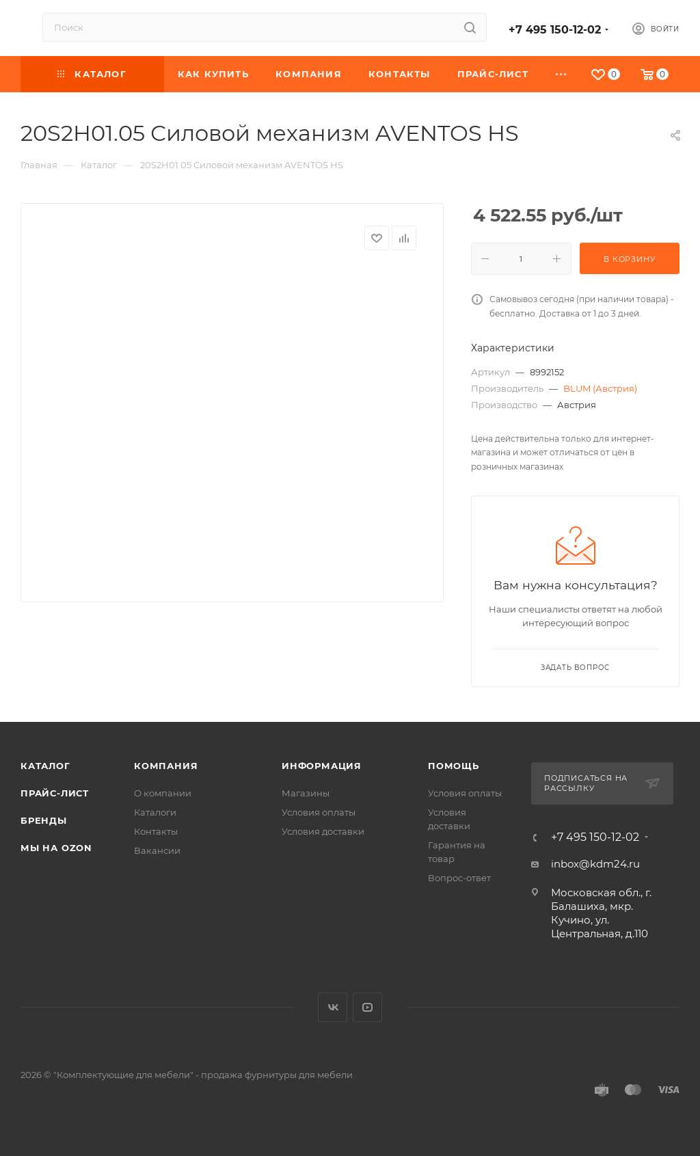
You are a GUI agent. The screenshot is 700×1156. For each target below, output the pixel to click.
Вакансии (157, 850)
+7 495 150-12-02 (555, 29)
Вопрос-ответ (459, 877)
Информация (322, 765)
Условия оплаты (318, 812)
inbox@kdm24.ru (595, 863)
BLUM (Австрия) (600, 388)
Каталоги (155, 812)
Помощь (453, 765)
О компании (162, 793)
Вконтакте (332, 1007)
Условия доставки (323, 831)
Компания (166, 765)
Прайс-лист (55, 793)
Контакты (156, 831)
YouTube (367, 1007)
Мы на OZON (56, 847)
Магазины (305, 793)
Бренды (44, 820)
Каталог (45, 765)
